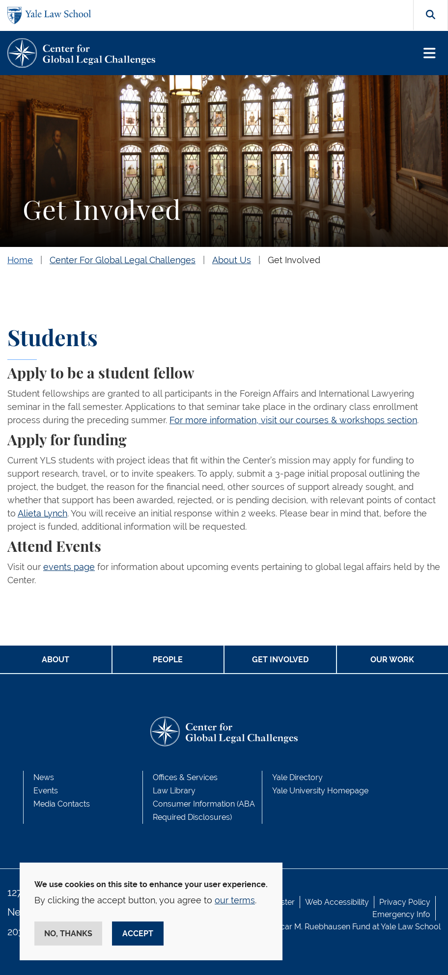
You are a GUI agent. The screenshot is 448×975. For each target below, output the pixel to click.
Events (45, 790)
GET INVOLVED (280, 659)
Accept (137, 933)
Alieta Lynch (42, 513)
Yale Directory (297, 777)
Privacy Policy (404, 902)
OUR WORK (392, 659)
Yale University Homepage (320, 790)
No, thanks (68, 933)
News (43, 777)
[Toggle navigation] (429, 53)
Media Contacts (61, 804)
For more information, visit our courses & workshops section (293, 420)
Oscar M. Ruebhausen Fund (320, 926)
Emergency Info (401, 914)
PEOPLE (168, 659)
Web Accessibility (337, 902)
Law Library (174, 790)
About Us (231, 260)
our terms (235, 900)
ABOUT (55, 659)
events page (69, 567)
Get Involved (294, 260)
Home (20, 260)
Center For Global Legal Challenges (123, 260)
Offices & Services (185, 777)
